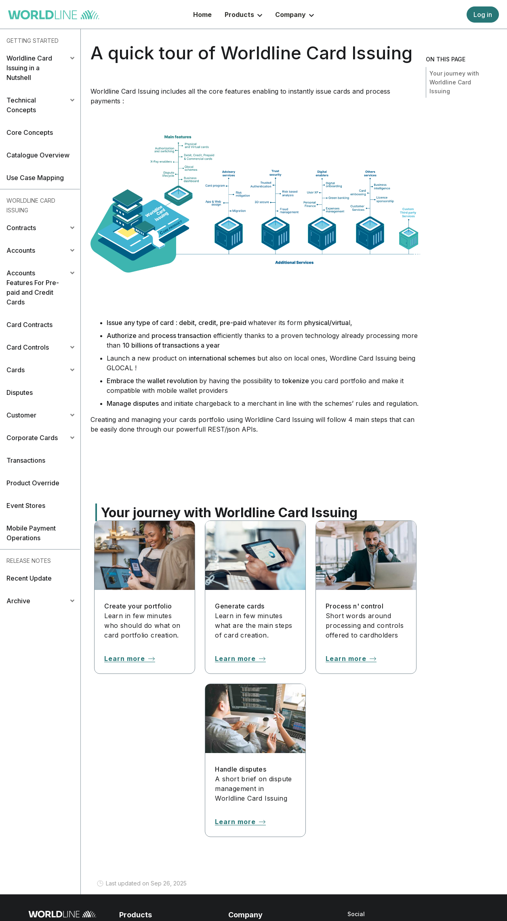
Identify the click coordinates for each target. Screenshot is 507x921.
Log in (482, 14)
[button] (40, 68)
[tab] (40, 68)
